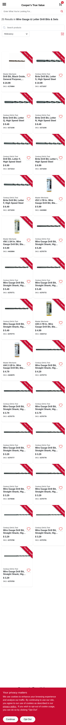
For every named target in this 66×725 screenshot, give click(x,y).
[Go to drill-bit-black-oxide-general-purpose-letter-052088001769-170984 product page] (17, 72)
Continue (10, 719)
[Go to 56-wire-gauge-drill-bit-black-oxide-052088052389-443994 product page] (17, 237)
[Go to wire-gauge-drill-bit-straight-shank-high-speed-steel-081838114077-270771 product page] (17, 278)
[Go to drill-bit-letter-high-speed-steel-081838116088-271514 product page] (17, 154)
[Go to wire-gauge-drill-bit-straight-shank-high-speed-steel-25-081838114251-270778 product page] (49, 443)
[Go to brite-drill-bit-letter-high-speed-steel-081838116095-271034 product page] (49, 154)
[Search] (62, 11)
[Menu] (4, 4)
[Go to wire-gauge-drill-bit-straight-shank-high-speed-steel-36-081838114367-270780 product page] (17, 525)
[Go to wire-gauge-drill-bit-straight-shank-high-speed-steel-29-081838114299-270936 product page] (17, 484)
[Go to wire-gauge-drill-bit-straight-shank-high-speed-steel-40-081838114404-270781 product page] (49, 525)
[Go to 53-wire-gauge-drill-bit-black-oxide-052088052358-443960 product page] (49, 195)
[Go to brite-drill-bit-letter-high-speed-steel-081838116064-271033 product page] (17, 195)
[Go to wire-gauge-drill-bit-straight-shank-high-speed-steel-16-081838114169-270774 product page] (49, 360)
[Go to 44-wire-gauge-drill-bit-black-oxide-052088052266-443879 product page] (17, 360)
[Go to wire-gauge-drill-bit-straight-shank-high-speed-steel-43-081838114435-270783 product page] (17, 567)
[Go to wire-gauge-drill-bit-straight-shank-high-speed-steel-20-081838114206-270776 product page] (49, 402)
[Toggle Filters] (62, 34)
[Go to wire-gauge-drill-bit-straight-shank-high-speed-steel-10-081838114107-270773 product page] (17, 319)
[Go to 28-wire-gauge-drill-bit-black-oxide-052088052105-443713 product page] (49, 319)
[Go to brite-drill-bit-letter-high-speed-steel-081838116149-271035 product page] (49, 113)
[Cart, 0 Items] (60, 4)
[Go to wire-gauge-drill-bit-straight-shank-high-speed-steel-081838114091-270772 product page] (49, 278)
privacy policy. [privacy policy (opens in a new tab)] (10, 706)
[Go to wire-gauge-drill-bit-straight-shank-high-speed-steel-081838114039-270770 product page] (49, 237)
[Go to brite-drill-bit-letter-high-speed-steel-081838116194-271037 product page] (49, 72)
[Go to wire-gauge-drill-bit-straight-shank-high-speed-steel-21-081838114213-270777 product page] (17, 443)
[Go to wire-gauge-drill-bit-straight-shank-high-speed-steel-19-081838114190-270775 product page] (17, 402)
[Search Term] (33, 11)
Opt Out (27, 719)
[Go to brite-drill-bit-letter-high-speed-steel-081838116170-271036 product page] (17, 113)
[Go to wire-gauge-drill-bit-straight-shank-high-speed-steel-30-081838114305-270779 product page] (49, 484)
